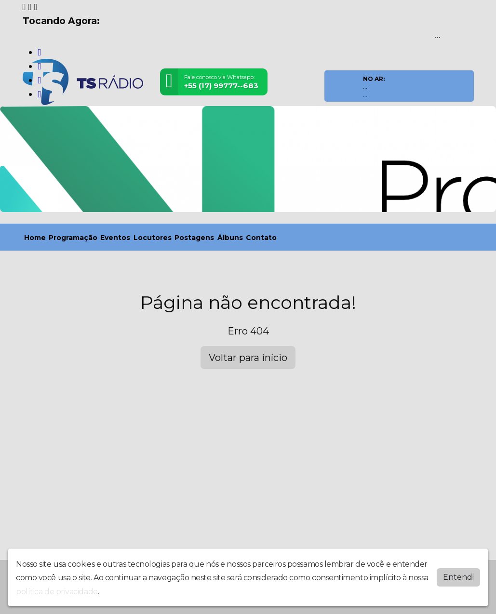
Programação (73, 237)
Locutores (153, 237)
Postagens (194, 237)
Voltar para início (248, 357)
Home (35, 237)
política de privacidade (57, 591)
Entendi (458, 577)
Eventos (115, 237)
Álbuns (230, 237)
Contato (261, 237)
